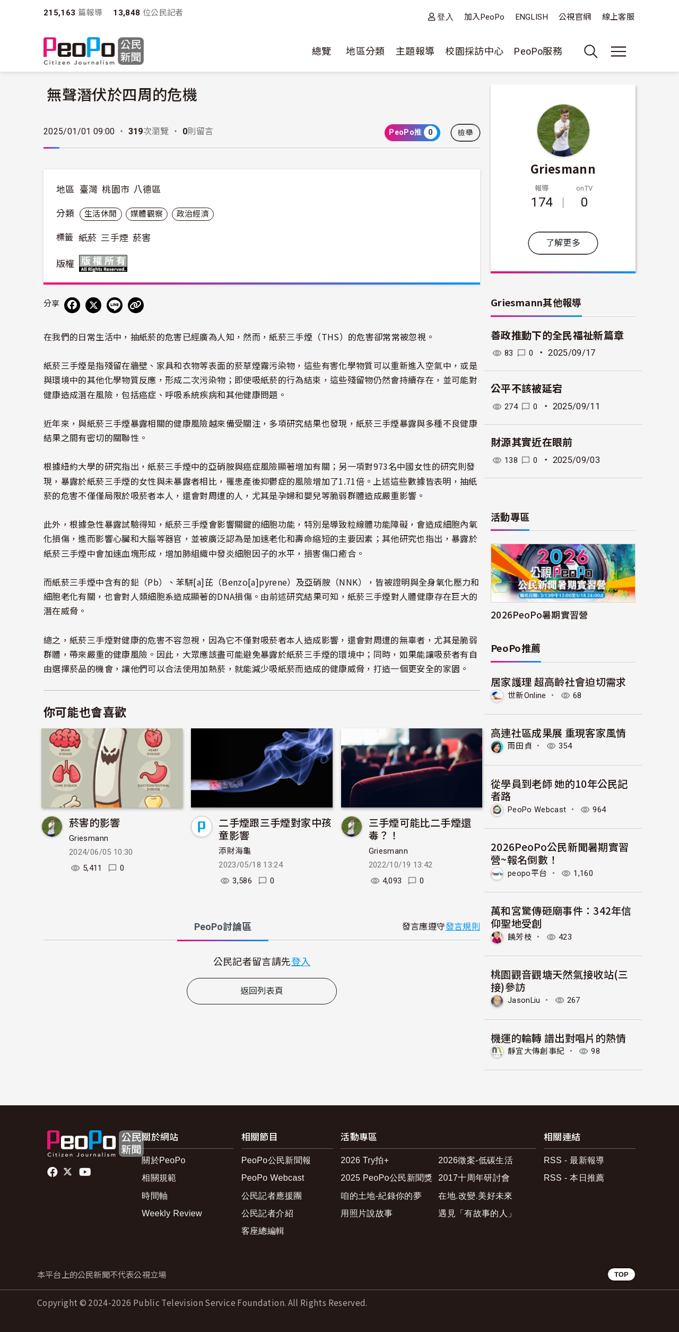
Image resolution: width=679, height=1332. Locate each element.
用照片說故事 (367, 1211)
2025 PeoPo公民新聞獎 (386, 1176)
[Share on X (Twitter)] (93, 305)
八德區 (147, 189)
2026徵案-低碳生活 (475, 1158)
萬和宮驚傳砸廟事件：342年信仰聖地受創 (561, 915)
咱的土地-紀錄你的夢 (381, 1193)
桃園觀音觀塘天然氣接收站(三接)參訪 (560, 978)
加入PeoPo (484, 17)
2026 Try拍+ (365, 1158)
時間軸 (155, 1193)
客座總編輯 (263, 1229)
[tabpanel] (261, 961)
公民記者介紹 (267, 1211)
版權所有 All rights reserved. (105, 263)
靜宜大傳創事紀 (538, 1049)
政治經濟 (193, 214)
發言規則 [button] (463, 927)
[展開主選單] (618, 51)
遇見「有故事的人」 (477, 1211)
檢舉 (465, 132)
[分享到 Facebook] (72, 305)
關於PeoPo (164, 1158)
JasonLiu (525, 999)
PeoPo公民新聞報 (276, 1158)
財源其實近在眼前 (532, 442)
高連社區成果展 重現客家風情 (558, 732)
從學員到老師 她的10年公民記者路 (559, 789)
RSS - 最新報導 (574, 1158)
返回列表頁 (262, 991)
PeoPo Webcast (540, 809)
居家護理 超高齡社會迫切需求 (558, 681)
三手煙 (114, 238)
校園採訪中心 (474, 51)
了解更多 (563, 243)
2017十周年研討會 (474, 1176)
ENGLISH (532, 17)
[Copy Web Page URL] (136, 305)
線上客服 (618, 17)
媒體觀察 (146, 214)
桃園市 (115, 189)
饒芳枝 (521, 936)
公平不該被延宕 (527, 389)
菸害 (142, 238)
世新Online (529, 695)
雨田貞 (521, 746)
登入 (445, 17)
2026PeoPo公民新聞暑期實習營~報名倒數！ (560, 852)
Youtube (86, 1170)
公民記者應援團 (271, 1193)
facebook (53, 1170)
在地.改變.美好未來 (475, 1193)
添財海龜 (235, 851)
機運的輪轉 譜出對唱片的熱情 (558, 1036)
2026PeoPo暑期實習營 (539, 614)
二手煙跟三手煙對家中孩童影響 (275, 828)
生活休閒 (100, 214)
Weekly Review (172, 1211)
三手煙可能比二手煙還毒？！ (420, 828)
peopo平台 (529, 872)
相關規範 (159, 1176)
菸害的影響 (94, 822)
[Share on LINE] (115, 305)
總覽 (322, 51)
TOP (621, 1272)
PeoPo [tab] (222, 926)
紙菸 (88, 238)
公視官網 (575, 17)
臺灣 (89, 189)
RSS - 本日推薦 (574, 1176)
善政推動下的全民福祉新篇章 (557, 336)
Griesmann (88, 838)
